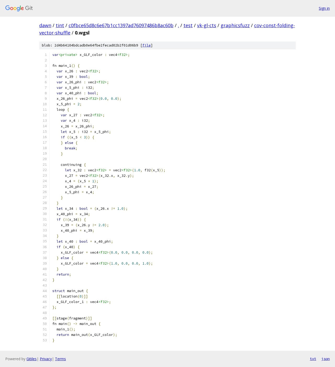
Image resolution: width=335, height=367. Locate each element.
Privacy (46, 358)
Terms (60, 358)
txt (313, 358)
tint (60, 25)
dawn (45, 25)
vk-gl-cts (206, 25)
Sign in (324, 8)
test (188, 25)
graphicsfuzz (235, 25)
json (325, 358)
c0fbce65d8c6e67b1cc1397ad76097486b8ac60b (121, 25)
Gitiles (31, 358)
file (146, 45)
